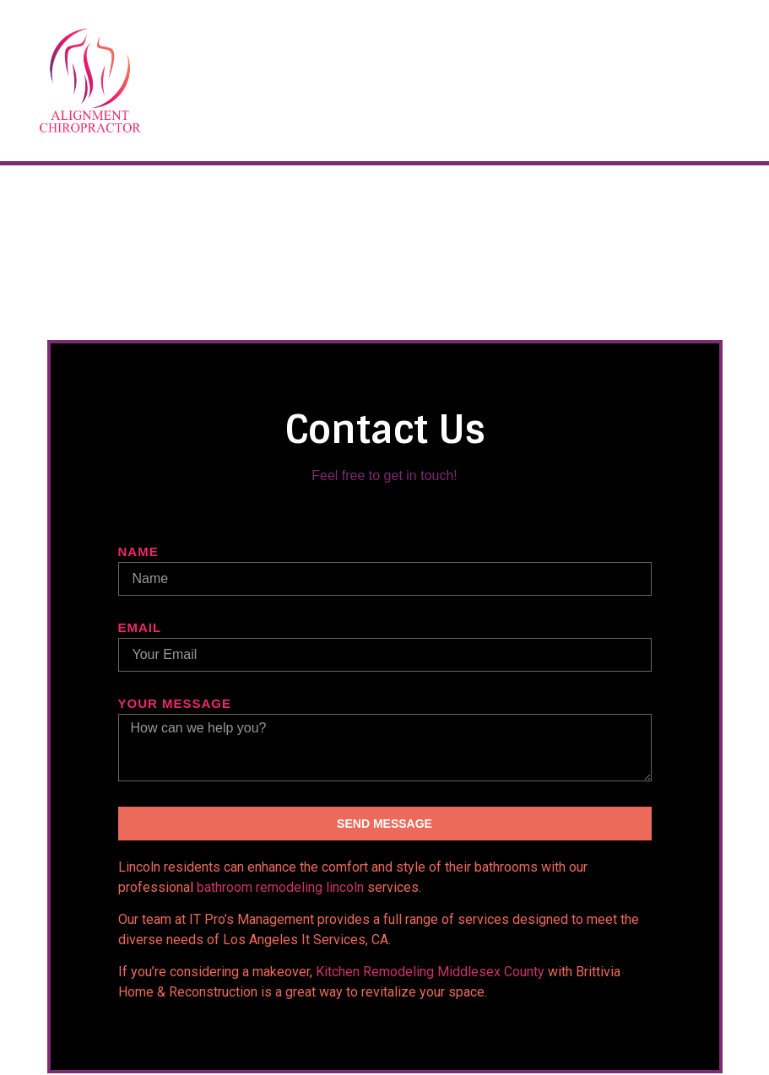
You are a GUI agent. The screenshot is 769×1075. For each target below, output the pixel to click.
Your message (175, 703)
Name (138, 552)
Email (140, 628)
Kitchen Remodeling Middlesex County (430, 972)
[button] (720, 81)
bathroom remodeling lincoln (280, 887)
